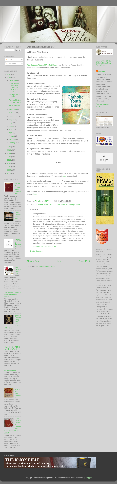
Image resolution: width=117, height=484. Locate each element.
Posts (9, 59)
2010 (9, 167)
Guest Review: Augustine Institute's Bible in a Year (14, 87)
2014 (9, 153)
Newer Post (33, 261)
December (13, 80)
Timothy (101, 71)
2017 (9, 77)
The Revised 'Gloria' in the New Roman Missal (12, 294)
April (11, 133)
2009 (9, 170)
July (11, 123)
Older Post (84, 261)
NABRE (41, 204)
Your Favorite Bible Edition (18, 270)
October (12, 113)
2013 (9, 157)
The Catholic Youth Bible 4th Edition (42, 65)
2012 (9, 160)
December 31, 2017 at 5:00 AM (44, 246)
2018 (9, 74)
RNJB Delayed (14, 105)
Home (59, 261)
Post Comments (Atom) (46, 266)
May (11, 129)
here (64, 176)
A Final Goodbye (10, 370)
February (12, 139)
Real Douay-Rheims (57, 204)
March (11, 136)
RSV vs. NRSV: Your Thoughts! (18, 393)
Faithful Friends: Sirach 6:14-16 (18, 216)
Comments (11, 64)
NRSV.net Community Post (18, 243)
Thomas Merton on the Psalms (15, 101)
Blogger (89, 478)
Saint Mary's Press (73, 204)
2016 (9, 147)
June (11, 126)
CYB (35, 204)
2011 (9, 163)
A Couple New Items (14, 96)
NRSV (46, 204)
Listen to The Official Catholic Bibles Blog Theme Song (103, 63)
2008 (9, 173)
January (12, 143)
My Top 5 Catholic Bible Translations (18, 188)
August (12, 119)
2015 (9, 150)
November (13, 110)
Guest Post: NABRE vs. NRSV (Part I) (12, 348)
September (13, 116)
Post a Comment (36, 251)
